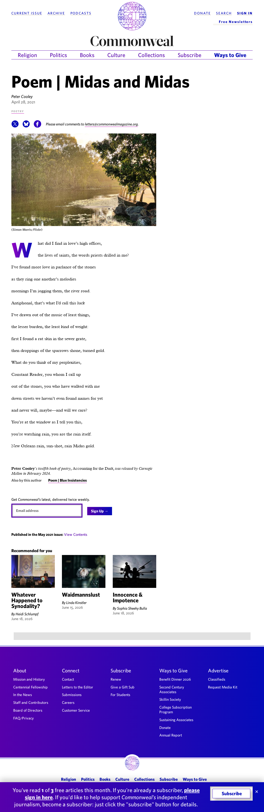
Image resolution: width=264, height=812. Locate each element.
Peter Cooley (22, 96)
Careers (68, 702)
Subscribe (189, 55)
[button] (15, 126)
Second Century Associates (171, 689)
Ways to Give (230, 55)
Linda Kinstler (76, 602)
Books (87, 55)
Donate (202, 13)
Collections (151, 55)
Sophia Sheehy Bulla (132, 608)
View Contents (75, 534)
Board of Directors (27, 710)
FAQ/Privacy (23, 718)
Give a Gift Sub (122, 687)
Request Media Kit (222, 687)
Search (224, 13)
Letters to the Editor (77, 687)
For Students (120, 694)
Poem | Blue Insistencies (67, 480)
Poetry (17, 111)
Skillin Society (170, 699)
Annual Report (170, 735)
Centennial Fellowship (30, 687)
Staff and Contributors (30, 702)
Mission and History (29, 679)
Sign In (245, 13)
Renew (116, 679)
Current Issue (26, 13)
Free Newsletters (236, 22)
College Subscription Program (175, 709)
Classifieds (216, 679)
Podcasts (80, 13)
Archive (56, 13)
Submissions (72, 694)
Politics (58, 55)
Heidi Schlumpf (27, 614)
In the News (22, 694)
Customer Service (76, 710)
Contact (68, 679)
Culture (116, 55)
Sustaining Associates (176, 720)
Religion (27, 55)
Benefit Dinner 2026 (175, 679)
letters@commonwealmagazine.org (111, 124)
